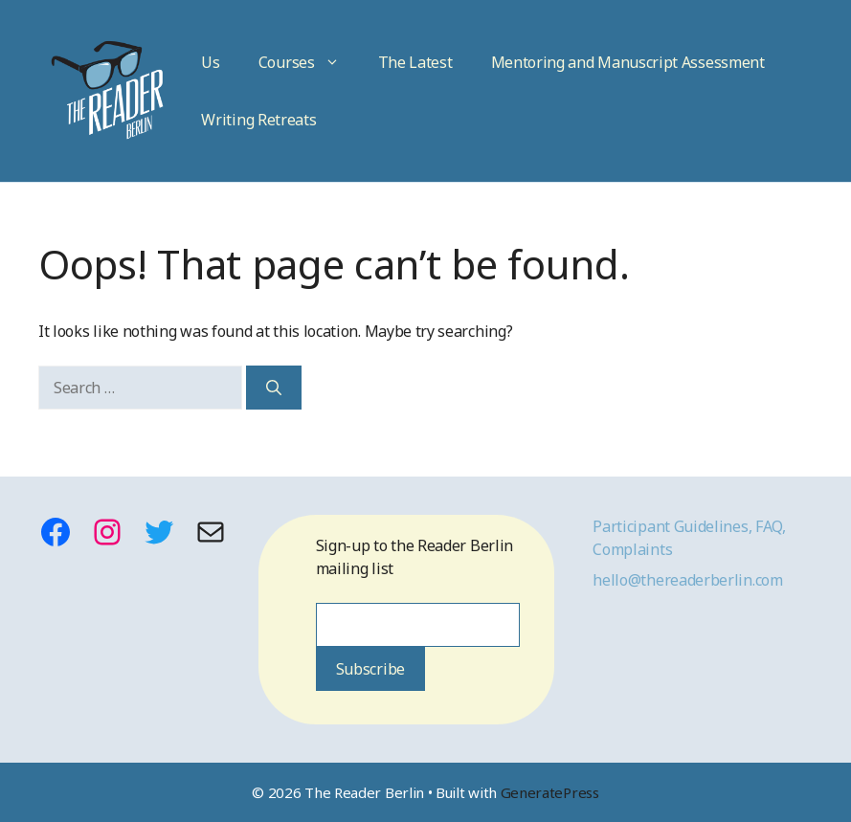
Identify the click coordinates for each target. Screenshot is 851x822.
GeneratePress (550, 792)
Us (210, 62)
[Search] (274, 388)
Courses (308, 62)
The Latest (415, 62)
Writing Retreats (258, 119)
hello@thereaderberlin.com (687, 579)
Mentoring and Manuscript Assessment (628, 62)
